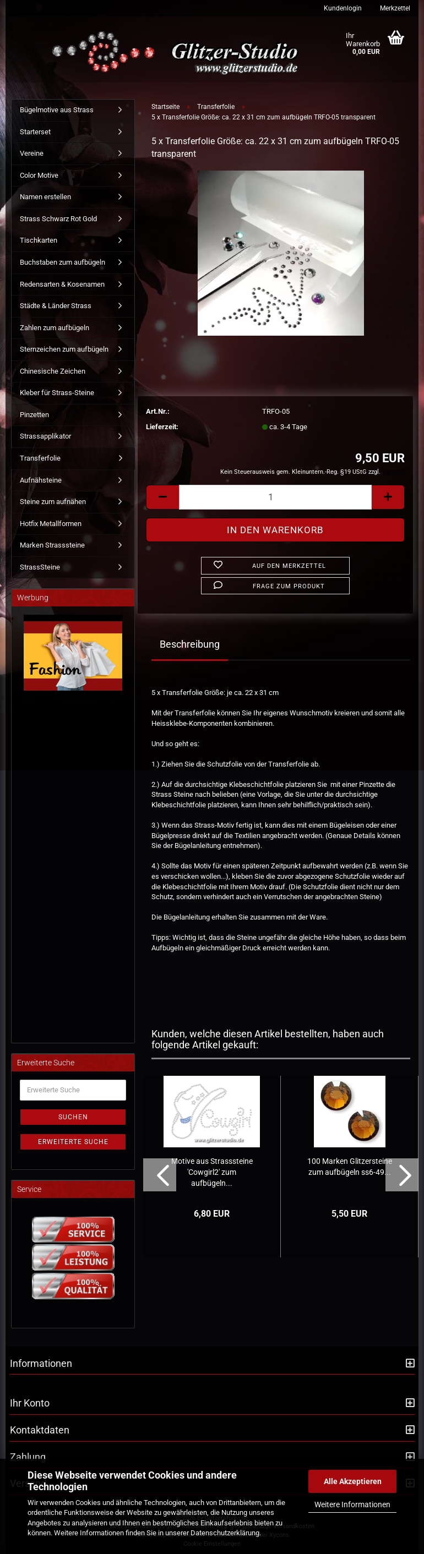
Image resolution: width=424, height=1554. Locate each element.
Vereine (32, 153)
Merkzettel (394, 8)
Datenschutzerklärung (225, 1533)
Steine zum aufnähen (53, 501)
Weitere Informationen (352, 1504)
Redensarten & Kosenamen (62, 284)
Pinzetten (34, 415)
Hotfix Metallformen (50, 523)
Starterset (35, 132)
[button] (162, 497)
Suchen (73, 1117)
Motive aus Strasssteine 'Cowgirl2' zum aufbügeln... (212, 1172)
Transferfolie (40, 458)
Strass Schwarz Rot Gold (58, 219)
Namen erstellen (45, 197)
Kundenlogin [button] (342, 8)
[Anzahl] (275, 497)
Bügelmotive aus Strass (57, 110)
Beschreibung (190, 644)
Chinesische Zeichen (52, 371)
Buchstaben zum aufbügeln (62, 262)
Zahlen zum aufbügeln (54, 328)
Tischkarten (38, 240)
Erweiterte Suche (73, 1142)
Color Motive (39, 175)
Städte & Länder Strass (55, 306)
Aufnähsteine (41, 480)
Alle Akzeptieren (353, 1481)
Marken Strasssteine (52, 545)
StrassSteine (40, 567)
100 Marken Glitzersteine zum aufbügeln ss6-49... (349, 1167)
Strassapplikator (45, 436)
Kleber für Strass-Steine (57, 392)
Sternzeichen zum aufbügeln (64, 349)
